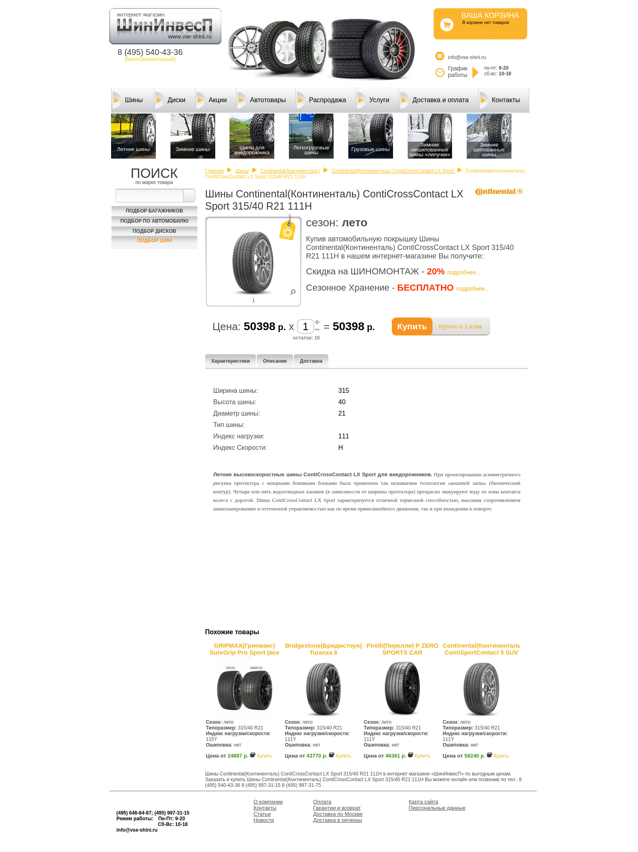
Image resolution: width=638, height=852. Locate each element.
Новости (263, 820)
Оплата (322, 802)
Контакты (500, 100)
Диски (170, 100)
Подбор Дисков (154, 231)
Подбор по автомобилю (154, 221)
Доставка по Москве (338, 814)
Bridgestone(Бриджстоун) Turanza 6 (323, 649)
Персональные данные (437, 808)
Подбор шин (154, 240)
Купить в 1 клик (460, 326)
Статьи (262, 814)
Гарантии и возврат (337, 808)
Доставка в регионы (337, 820)
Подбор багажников (154, 211)
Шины (128, 100)
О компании (268, 802)
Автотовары (262, 100)
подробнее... (464, 272)
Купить (264, 756)
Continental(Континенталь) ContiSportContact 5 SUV (481, 649)
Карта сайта (423, 802)
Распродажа (321, 100)
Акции (212, 100)
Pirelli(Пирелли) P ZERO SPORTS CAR (402, 649)
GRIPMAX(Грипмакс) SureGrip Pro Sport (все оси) (244, 650)
